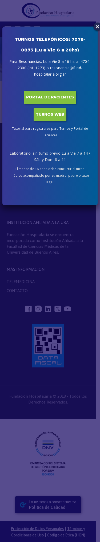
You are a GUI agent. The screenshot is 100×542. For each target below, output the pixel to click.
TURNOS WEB (50, 114)
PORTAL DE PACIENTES (50, 97)
